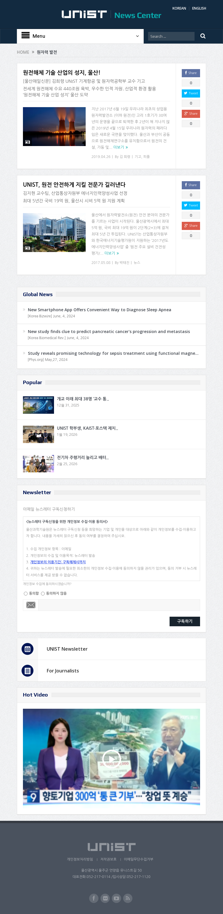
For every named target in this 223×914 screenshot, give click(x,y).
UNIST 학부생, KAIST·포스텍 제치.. (87, 428)
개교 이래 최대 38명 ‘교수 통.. (83, 399)
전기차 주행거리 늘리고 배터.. (83, 458)
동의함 (34, 593)
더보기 (119, 147)
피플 (146, 157)
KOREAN (179, 8)
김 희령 (125, 157)
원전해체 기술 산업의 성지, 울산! (61, 72)
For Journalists (63, 670)
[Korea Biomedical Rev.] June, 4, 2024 (58, 338)
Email (31, 605)
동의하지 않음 (56, 593)
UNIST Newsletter (67, 649)
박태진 (125, 263)
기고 (138, 157)
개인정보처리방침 (80, 859)
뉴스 (137, 263)
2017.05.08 (100, 263)
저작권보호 (108, 859)
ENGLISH (199, 8)
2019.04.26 (100, 157)
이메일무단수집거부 (138, 859)
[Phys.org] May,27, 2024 (47, 359)
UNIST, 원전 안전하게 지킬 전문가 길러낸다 (74, 185)
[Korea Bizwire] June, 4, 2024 (51, 316)
